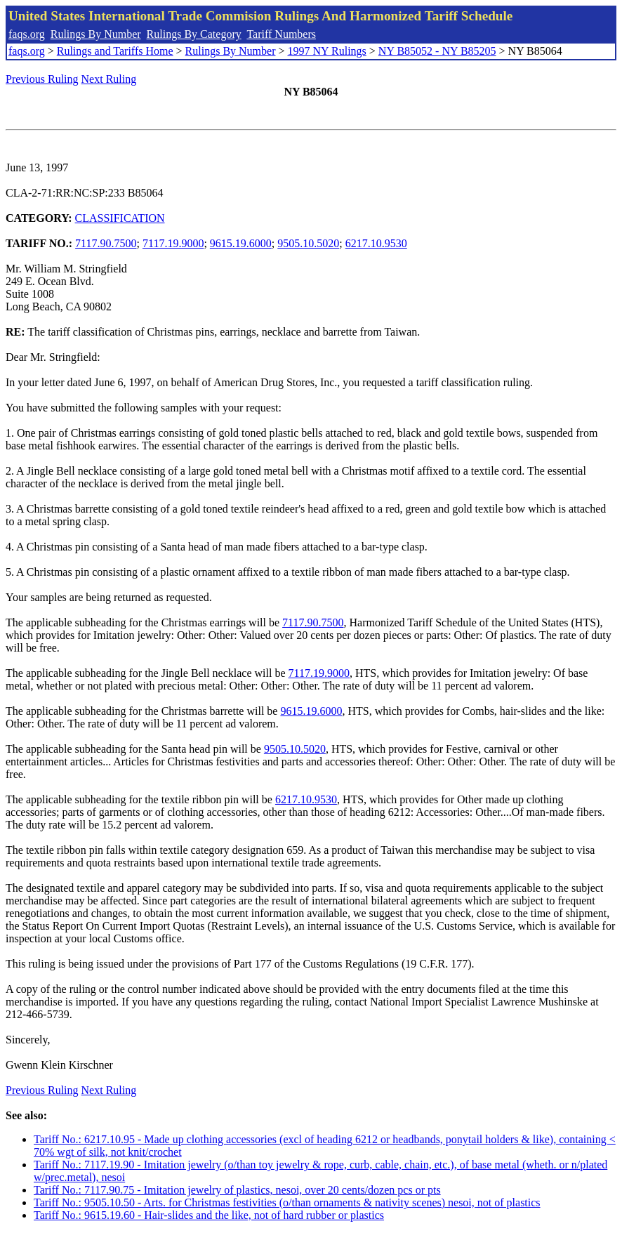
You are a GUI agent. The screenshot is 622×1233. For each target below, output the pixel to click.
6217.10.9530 (376, 243)
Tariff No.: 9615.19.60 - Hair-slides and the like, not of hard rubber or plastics (209, 1215)
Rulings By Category (194, 34)
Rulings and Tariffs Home (115, 51)
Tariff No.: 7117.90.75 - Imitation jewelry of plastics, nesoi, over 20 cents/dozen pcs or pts (237, 1190)
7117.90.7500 (105, 243)
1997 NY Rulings (327, 51)
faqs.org (26, 34)
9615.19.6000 (241, 243)
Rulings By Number (96, 34)
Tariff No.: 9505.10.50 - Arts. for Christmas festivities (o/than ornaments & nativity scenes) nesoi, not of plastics (287, 1202)
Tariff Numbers (281, 34)
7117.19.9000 (173, 243)
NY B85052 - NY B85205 (437, 51)
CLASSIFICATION (120, 218)
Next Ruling (109, 79)
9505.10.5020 (308, 243)
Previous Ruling (42, 79)
